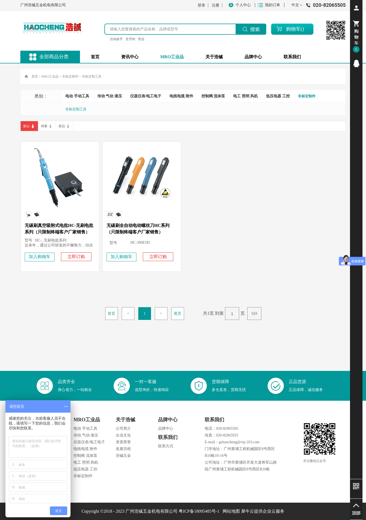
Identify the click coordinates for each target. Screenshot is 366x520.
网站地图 (230, 511)
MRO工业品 (50, 76)
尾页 (177, 314)
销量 (44, 126)
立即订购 (76, 256)
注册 (215, 5)
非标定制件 (70, 76)
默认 (26, 126)
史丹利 (130, 39)
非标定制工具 (91, 76)
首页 (95, 56)
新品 (62, 126)
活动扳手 (116, 39)
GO (254, 314)
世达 (141, 39)
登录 (201, 5)
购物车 (293, 29)
